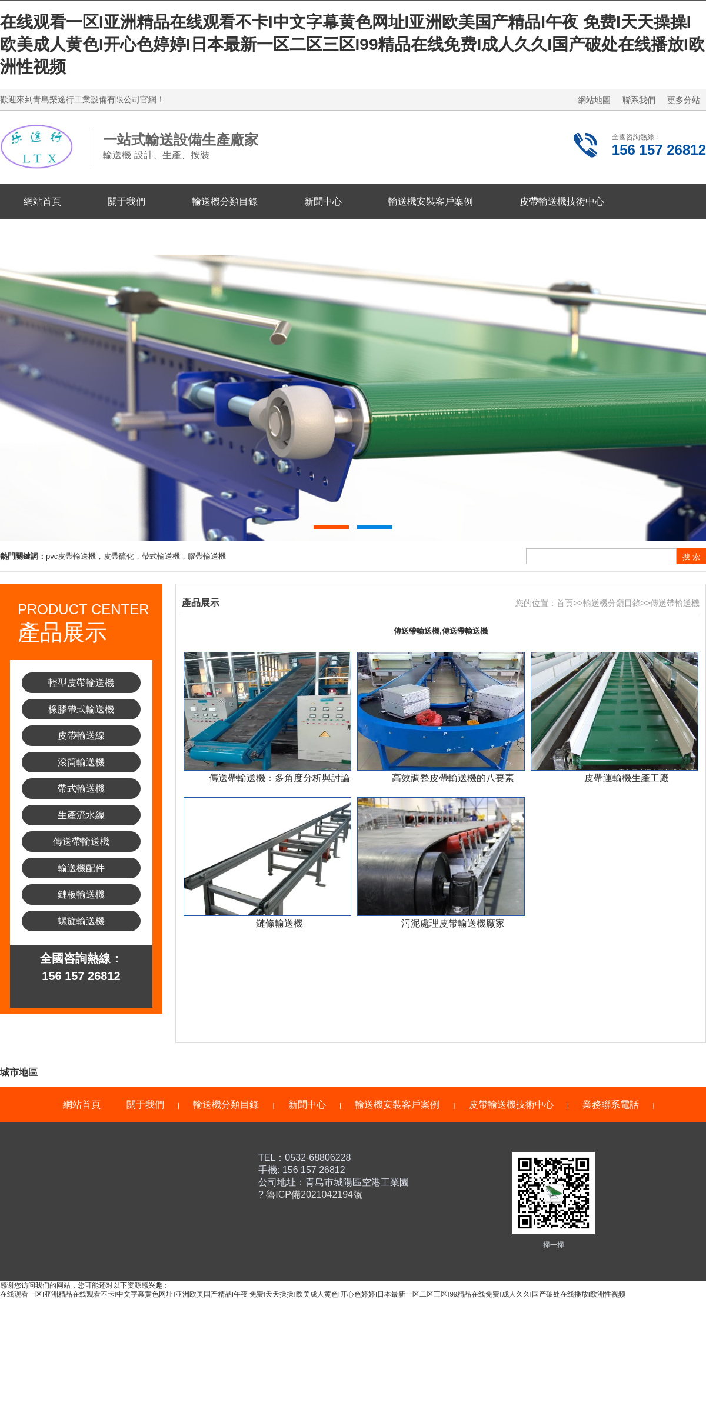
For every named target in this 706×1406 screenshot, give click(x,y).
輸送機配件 (81, 868)
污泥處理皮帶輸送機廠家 (453, 923)
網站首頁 (42, 201)
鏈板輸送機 (81, 894)
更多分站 (683, 100)
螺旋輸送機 (81, 921)
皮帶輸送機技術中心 (561, 201)
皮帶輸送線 (81, 736)
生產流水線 (81, 815)
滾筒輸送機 (81, 762)
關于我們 (126, 201)
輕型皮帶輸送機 (81, 683)
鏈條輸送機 (279, 923)
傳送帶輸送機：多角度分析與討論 (279, 778)
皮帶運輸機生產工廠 (626, 778)
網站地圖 (594, 100)
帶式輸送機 (81, 789)
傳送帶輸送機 (81, 842)
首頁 (565, 603)
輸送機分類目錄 (225, 201)
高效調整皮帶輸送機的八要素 (453, 778)
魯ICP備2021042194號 (313, 1195)
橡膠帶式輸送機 (81, 709)
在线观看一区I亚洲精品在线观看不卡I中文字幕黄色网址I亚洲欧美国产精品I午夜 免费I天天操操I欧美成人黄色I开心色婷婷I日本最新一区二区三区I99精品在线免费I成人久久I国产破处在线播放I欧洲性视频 (352, 44)
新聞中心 (323, 201)
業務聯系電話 (52, 237)
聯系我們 (638, 100)
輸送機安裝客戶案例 (430, 201)
